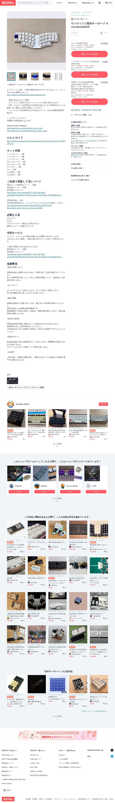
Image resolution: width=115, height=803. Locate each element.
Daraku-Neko (22, 404)
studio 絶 (18, 486)
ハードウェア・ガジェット (80, 15)
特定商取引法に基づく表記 (80, 176)
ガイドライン (57, 799)
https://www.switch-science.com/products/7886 (24, 208)
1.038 (94, 486)
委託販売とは (6, 775)
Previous (8, 40)
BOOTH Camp (6, 783)
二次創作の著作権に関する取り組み (14, 779)
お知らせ (62, 755)
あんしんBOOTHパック (78, 140)
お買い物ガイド (35, 759)
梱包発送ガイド (7, 771)
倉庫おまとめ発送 (36, 771)
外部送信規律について (84, 799)
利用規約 (34, 799)
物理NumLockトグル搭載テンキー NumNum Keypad (15, 433)
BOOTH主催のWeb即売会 (39, 775)
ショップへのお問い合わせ (80, 180)
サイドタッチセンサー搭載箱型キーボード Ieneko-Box (36, 431)
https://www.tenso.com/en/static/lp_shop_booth (25, 128)
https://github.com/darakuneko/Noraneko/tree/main (26, 95)
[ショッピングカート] (99, 3)
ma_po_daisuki (72, 486)
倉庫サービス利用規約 (45, 799)
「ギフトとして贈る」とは (82, 115)
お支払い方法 (77, 168)
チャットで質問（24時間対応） (69, 763)
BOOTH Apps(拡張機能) (10, 759)
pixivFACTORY (75, 155)
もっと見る (57, 500)
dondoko (44, 486)
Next (64, 40)
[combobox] (33, 3)
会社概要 (28, 799)
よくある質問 (63, 759)
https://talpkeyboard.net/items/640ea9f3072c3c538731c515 (29, 205)
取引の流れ (77, 164)
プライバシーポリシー (69, 799)
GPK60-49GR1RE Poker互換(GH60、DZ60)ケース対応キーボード (57, 431)
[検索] (46, 2)
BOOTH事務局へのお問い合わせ (70, 767)
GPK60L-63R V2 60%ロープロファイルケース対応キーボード (98, 434)
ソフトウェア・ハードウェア (80, 12)
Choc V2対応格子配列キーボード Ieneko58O (78, 431)
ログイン (59, 3)
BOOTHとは (72, 3)
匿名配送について (8, 763)
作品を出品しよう (88, 3)
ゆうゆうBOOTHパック (92, 140)
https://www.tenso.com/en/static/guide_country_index (27, 131)
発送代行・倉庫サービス (10, 767)
